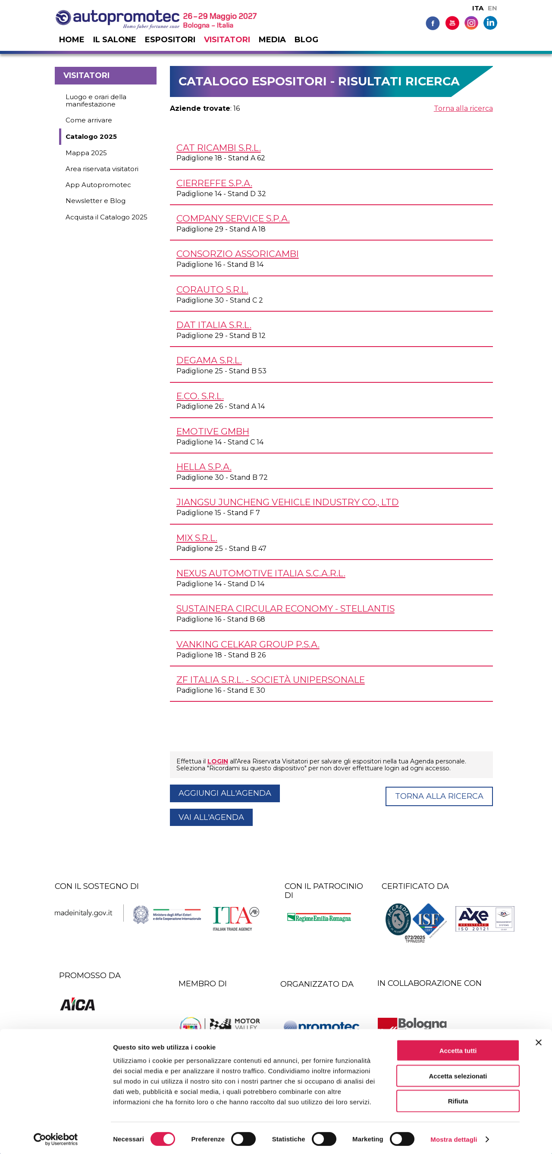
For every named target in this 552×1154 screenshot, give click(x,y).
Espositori (170, 39)
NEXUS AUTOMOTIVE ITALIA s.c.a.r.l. (260, 573)
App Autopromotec (98, 185)
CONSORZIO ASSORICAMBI (237, 253)
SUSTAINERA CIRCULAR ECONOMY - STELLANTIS (285, 608)
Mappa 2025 (86, 153)
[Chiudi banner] (539, 1040)
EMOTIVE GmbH (212, 431)
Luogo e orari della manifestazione (96, 100)
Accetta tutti (458, 1048)
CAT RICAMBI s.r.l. (218, 147)
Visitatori (227, 39)
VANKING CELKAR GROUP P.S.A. (248, 644)
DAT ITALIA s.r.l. (213, 324)
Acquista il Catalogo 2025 (106, 217)
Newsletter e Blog (95, 201)
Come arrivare (89, 120)
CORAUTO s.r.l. (212, 289)
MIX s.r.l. (196, 537)
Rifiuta (458, 1099)
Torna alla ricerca (463, 108)
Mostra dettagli (453, 1137)
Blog (306, 39)
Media (272, 39)
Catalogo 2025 (91, 136)
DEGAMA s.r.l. (209, 360)
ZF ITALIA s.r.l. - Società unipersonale (270, 679)
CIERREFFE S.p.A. (214, 183)
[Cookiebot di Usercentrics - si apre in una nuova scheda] (56, 1137)
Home (72, 39)
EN (492, 8)
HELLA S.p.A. (204, 466)
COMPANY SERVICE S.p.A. (233, 218)
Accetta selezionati (458, 1073)
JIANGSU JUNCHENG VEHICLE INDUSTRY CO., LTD (287, 502)
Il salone (114, 39)
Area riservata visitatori (102, 169)
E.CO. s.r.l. (200, 396)
